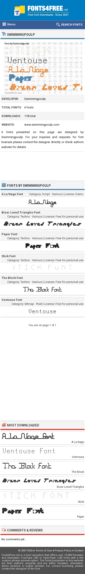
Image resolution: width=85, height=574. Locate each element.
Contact (78, 550)
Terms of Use (44, 550)
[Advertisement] (42, 164)
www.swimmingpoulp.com (41, 124)
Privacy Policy (63, 550)
